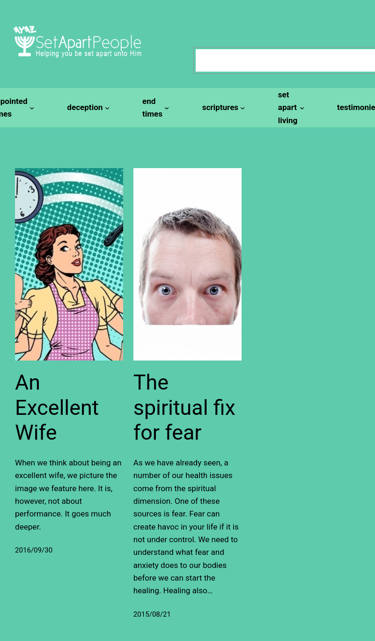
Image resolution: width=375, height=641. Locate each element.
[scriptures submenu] (222, 107)
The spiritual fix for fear (184, 407)
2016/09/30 (33, 550)
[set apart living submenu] (289, 107)
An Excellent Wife (57, 407)
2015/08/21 (152, 614)
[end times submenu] (154, 108)
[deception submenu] (87, 107)
